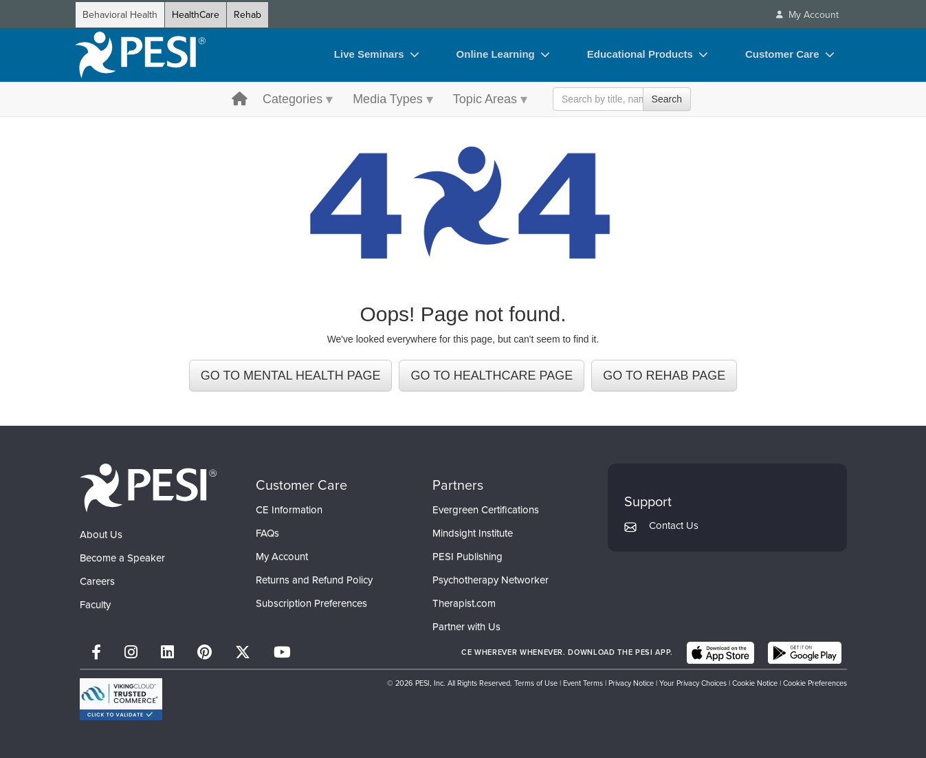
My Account (282, 556)
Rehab (247, 15)
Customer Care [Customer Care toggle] (782, 54)
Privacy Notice (631, 683)
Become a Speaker (122, 557)
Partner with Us (466, 626)
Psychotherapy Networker (490, 579)
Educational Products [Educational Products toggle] (640, 54)
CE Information (289, 509)
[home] (140, 55)
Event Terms (583, 683)
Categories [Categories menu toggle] (292, 99)
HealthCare (195, 15)
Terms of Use (536, 683)
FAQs (267, 533)
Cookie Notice (755, 683)
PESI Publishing (467, 556)
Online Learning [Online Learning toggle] (495, 54)
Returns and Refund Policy (314, 579)
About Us (101, 534)
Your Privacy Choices (693, 683)
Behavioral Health (119, 15)
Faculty (95, 604)
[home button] (239, 100)
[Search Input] (622, 99)
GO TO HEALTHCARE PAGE (491, 375)
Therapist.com (464, 603)
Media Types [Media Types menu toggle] (388, 99)
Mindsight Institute (472, 533)
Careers (97, 581)
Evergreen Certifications (485, 509)
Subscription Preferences (311, 603)
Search (667, 99)
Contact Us (673, 525)
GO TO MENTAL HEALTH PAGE (291, 375)
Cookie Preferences (815, 683)
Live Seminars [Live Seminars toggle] (369, 54)
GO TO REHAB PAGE (664, 375)
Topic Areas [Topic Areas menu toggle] (485, 99)
